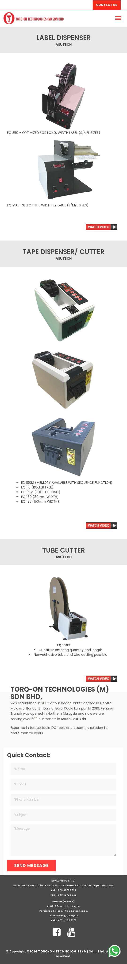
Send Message (31, 865)
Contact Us (106, 5)
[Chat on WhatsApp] (114, 951)
